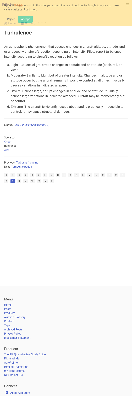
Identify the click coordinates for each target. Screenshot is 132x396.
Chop (7, 141)
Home (8, 304)
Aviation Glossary (14, 317)
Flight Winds (11, 358)
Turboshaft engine (27, 162)
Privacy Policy (12, 333)
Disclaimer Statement (17, 337)
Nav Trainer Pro (13, 375)
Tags (7, 325)
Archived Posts (13, 329)
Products (9, 313)
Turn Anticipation (21, 166)
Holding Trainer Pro (16, 366)
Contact (9, 321)
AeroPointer (11, 362)
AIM (6, 150)
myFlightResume (14, 370)
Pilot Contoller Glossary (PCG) (31, 124)
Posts (7, 309)
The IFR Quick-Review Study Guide (25, 354)
